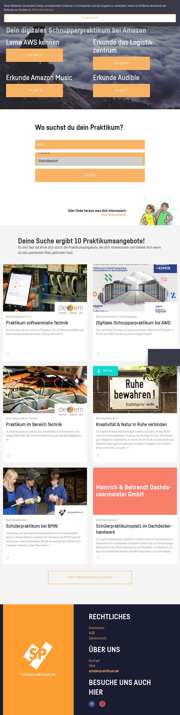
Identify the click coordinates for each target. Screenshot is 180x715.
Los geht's (34, 55)
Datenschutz (98, 638)
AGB (92, 633)
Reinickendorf (90, 161)
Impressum (96, 628)
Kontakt (94, 661)
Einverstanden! (90, 18)
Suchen (90, 175)
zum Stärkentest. (114, 215)
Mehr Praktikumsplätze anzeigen (90, 577)
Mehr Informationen (43, 9)
